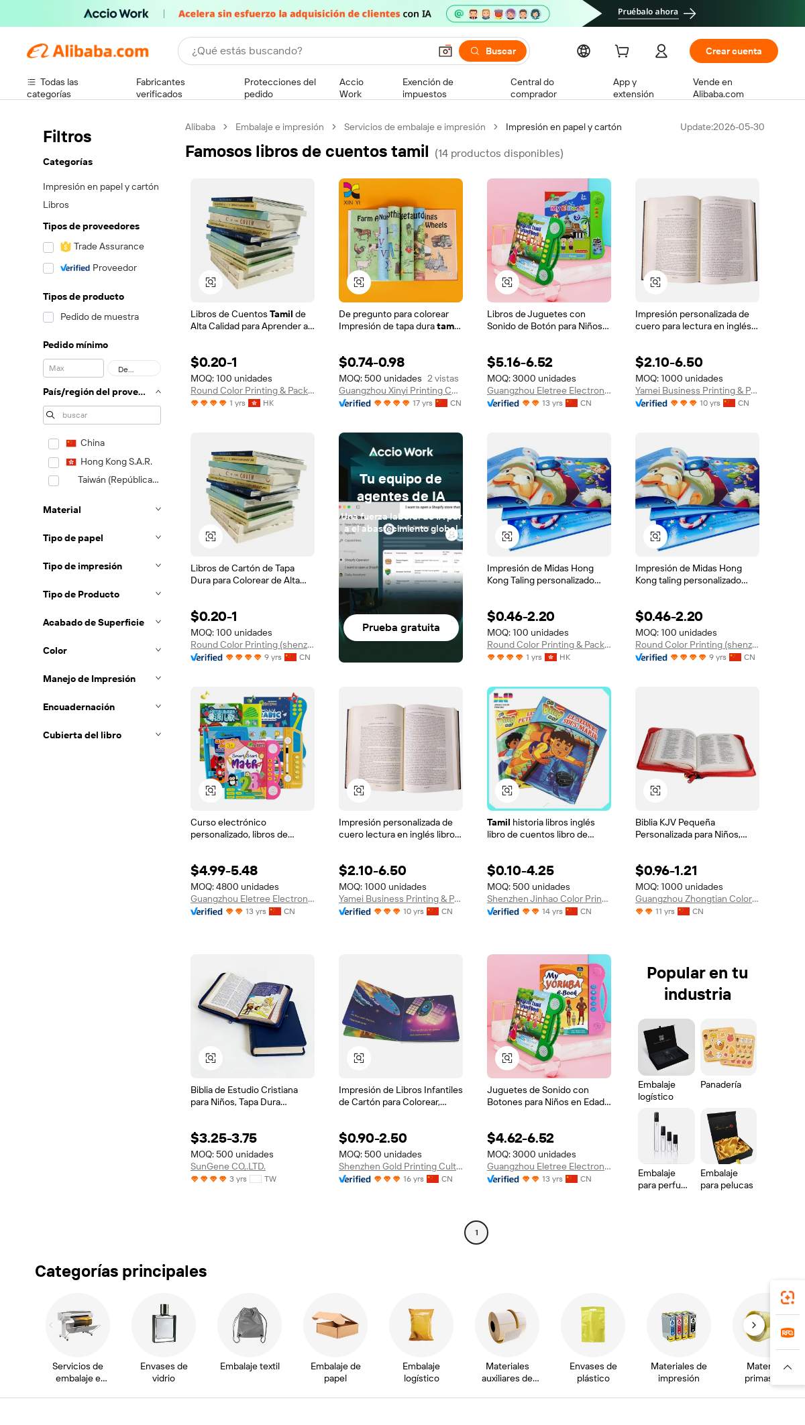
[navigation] (102, 681)
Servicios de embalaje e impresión (415, 126)
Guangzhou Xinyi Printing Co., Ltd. (401, 390)
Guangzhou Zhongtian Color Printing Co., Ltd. (697, 898)
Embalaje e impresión (279, 126)
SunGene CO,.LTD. (228, 1166)
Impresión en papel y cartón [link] (564, 126)
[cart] (624, 53)
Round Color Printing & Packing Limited (253, 390)
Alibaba (200, 126)
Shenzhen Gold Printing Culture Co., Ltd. (401, 1166)
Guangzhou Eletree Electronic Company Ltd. (549, 390)
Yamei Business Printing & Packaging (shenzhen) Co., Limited (697, 390)
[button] (445, 51)
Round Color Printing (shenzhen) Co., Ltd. (253, 644)
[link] (787, 1297)
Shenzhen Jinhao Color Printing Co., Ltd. (549, 898)
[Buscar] (493, 51)
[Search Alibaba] (309, 51)
